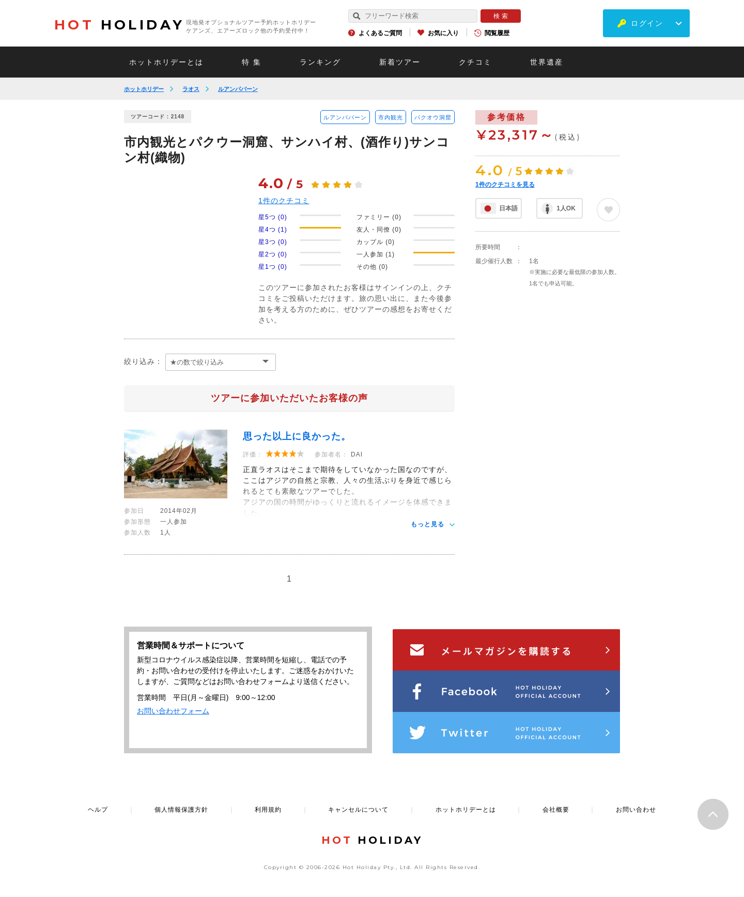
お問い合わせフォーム (173, 711)
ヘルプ (98, 809)
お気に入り (443, 33)
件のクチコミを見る (505, 184)
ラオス (190, 89)
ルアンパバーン (238, 89)
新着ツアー (400, 62)
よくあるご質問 (380, 33)
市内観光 (390, 117)
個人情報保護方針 (181, 809)
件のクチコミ (283, 200)
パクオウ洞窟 (433, 117)
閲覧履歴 (497, 33)
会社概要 (555, 809)
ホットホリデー (144, 89)
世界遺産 (546, 62)
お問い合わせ (636, 809)
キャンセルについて (358, 809)
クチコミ (475, 62)
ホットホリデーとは (166, 62)
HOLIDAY (119, 25)
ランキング (320, 62)
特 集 (251, 62)
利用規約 (268, 809)
